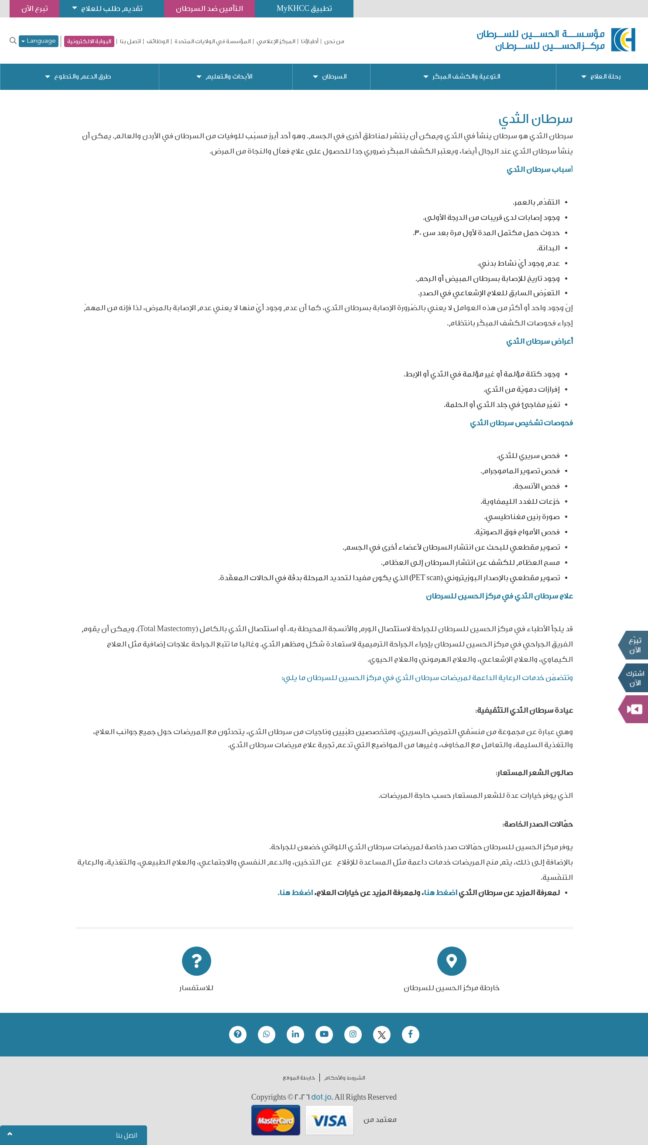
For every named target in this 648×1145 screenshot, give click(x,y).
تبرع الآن (632, 645)
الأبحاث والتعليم (229, 76)
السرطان (334, 76)
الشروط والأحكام (344, 1078)
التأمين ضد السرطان (209, 8)
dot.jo (321, 1096)
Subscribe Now (632, 678)
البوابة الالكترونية (89, 41)
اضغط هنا (440, 893)
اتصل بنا (130, 41)
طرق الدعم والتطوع (82, 76)
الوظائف (158, 41)
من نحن (334, 41)
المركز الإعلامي (276, 41)
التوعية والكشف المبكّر (466, 76)
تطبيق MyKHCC (304, 8)
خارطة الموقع (299, 1078)
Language (38, 41)
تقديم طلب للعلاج (111, 8)
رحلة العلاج (605, 76)
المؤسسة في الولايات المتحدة (213, 41)
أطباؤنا (310, 41)
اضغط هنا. (295, 893)
